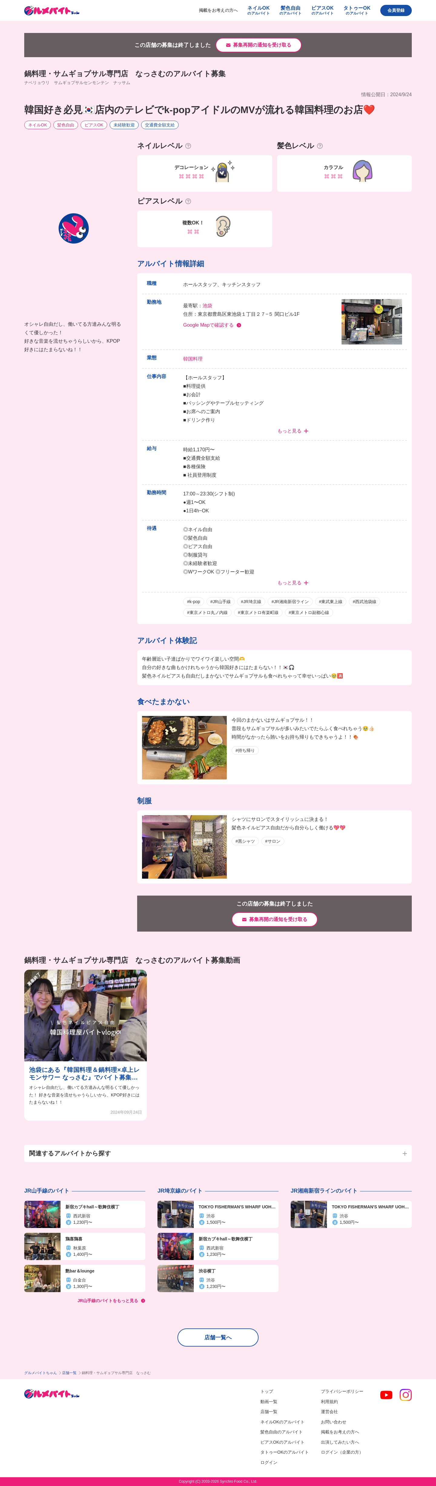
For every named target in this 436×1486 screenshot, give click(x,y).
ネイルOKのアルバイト (282, 1421)
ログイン (268, 1462)
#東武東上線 (331, 601)
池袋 (207, 305)
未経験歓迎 (124, 124)
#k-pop (193, 601)
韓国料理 (193, 358)
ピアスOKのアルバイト (282, 1442)
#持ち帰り (245, 750)
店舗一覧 (69, 1373)
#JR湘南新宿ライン (290, 601)
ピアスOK (93, 124)
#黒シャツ (245, 841)
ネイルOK (37, 124)
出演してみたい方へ (340, 1442)
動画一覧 (268, 1401)
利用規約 (329, 1401)
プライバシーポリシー (342, 1391)
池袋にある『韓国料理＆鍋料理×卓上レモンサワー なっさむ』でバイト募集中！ (84, 1073)
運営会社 (329, 1411)
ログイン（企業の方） (342, 1452)
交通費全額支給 (160, 124)
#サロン (272, 841)
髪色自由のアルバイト (281, 1431)
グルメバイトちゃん (40, 1373)
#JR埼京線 (251, 601)
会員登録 (396, 10)
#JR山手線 (220, 601)
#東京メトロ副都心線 (309, 612)
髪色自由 (65, 124)
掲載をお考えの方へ (218, 10)
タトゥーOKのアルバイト (284, 1452)
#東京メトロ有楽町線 (258, 612)
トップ (266, 1391)
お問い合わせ (333, 1421)
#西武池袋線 (364, 601)
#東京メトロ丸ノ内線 (207, 612)
